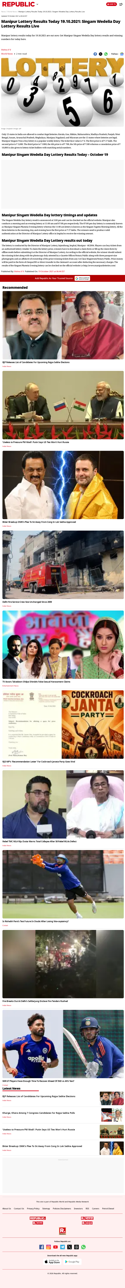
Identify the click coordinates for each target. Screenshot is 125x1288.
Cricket (5, 925)
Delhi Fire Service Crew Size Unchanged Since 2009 (27, 602)
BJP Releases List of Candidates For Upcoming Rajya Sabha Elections (35, 362)
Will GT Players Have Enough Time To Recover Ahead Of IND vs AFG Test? (38, 1081)
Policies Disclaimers (62, 1208)
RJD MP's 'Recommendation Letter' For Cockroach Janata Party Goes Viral (38, 761)
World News (7, 53)
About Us (6, 1208)
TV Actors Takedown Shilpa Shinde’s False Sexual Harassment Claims (36, 681)
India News (6, 366)
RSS (87, 1208)
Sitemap (46, 1208)
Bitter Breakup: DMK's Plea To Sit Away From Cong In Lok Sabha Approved (39, 522)
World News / (12, 12)
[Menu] (120, 4)
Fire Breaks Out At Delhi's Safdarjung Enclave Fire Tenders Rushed (35, 1001)
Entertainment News (10, 686)
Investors (78, 1208)
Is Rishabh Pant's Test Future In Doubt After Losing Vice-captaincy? (35, 921)
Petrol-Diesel (108, 1208)
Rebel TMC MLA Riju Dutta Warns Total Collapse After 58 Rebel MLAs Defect (39, 841)
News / (4, 12)
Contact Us (19, 1208)
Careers (95, 1208)
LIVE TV (111, 4)
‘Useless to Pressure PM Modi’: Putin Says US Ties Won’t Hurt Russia (35, 442)
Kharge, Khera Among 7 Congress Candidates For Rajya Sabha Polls (38, 1113)
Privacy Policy (33, 1208)
